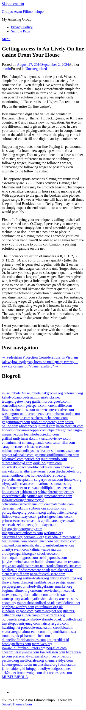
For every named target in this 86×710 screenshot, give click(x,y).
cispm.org (9, 603)
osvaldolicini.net (68, 603)
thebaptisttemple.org (62, 512)
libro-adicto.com (35, 595)
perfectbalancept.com (17, 479)
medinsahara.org (45, 664)
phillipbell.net (50, 488)
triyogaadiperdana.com (19, 484)
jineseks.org (73, 479)
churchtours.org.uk (49, 607)
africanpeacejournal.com (37, 426)
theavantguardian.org (17, 582)
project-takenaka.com (17, 455)
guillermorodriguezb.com (50, 401)
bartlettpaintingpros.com (20, 558)
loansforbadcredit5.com (41, 434)
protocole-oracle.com (36, 627)
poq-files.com (56, 648)
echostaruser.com (36, 447)
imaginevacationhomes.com (22, 533)
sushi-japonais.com (53, 558)
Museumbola (31, 393)
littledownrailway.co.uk (19, 516)
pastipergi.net (12, 586)
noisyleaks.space (14, 467)
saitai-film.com (64, 442)
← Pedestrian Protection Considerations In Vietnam (40, 357)
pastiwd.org (10, 660)
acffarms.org (55, 615)
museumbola (11, 393)
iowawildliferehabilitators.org (23, 648)
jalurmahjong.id (13, 668)
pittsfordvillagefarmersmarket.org (47, 586)
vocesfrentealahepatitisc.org (22, 496)
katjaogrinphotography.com (22, 529)
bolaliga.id (9, 570)
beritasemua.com (14, 541)
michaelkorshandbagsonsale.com (26, 451)
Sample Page (20, 31)
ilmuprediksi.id (58, 640)
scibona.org (37, 508)
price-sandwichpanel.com (31, 656)
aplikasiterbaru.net (31, 566)
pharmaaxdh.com (67, 414)
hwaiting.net (11, 627)
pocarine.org (37, 512)
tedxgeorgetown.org (16, 401)
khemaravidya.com (59, 660)
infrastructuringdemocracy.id (23, 500)
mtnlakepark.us (62, 570)
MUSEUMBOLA (15, 677)
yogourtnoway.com (16, 422)
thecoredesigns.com (57, 673)
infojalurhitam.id (58, 631)
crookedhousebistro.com (63, 566)
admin (6, 69)
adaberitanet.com (40, 541)
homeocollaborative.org (48, 475)
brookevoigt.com (29, 673)
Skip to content (13, 4)
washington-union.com (19, 414)
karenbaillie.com (59, 405)
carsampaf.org (12, 537)
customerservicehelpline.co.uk (52, 590)
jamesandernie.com (58, 496)
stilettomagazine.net (65, 451)
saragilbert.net (12, 447)
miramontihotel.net (16, 475)
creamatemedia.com (59, 504)
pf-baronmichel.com (35, 636)
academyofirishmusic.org (39, 599)
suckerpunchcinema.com (49, 418)
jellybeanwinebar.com (18, 562)
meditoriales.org (32, 660)
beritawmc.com (65, 541)
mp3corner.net (12, 488)
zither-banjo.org (33, 615)
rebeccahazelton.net (16, 525)
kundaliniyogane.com (17, 611)
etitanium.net (11, 442)
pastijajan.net (65, 582)
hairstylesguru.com (55, 623)
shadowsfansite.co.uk (46, 619)
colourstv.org (73, 393)
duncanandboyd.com (17, 463)
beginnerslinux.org (15, 590)
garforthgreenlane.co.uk (54, 516)
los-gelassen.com (52, 652)
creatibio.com (63, 627)
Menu (6, 39)
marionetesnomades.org (53, 484)
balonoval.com (13, 459)
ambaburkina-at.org (59, 545)
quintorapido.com (54, 459)
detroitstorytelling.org (66, 578)
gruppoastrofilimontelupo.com (56, 455)
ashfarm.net (28, 492)
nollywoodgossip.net (55, 668)
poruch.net (32, 459)
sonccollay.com (13, 405)
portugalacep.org (14, 512)
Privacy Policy (22, 27)
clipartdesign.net (59, 430)
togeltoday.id (72, 619)
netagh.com (44, 414)
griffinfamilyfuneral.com (20, 438)
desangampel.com (15, 508)
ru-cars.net (31, 488)
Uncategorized (36, 69)
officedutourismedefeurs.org (22, 504)
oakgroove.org (52, 393)
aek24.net (9, 673)
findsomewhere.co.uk (34, 570)
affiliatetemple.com (16, 418)
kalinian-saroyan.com (45, 549)
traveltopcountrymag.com (21, 623)
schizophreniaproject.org (56, 492)
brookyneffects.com (16, 644)
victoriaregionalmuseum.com (23, 631)
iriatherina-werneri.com (37, 471)
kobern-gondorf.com (17, 664)
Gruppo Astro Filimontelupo (23, 11)
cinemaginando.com (37, 442)
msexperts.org (12, 595)
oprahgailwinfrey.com (18, 607)
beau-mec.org (61, 656)
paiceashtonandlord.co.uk (36, 603)
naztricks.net (50, 397)
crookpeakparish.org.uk (19, 553)
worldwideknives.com (43, 467)
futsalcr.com (67, 664)
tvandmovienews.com (55, 438)
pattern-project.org (48, 611)
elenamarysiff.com (15, 574)
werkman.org (53, 533)
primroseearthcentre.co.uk (21, 521)
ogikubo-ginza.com (47, 463)
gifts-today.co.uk (44, 525)
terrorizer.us (57, 595)
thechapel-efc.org (68, 471)
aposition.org (56, 508)
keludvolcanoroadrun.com (21, 397)
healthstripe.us (44, 582)
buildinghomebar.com (51, 562)
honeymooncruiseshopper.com (24, 430)
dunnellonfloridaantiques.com (24, 640)
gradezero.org (12, 578)
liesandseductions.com (18, 410)
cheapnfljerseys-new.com (20, 652)
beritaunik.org (34, 537)
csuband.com (11, 545)
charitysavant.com (15, 549)
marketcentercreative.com (55, 410)
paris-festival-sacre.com (47, 574)
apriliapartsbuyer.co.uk (58, 521)
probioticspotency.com (47, 422)
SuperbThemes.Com (17, 704)
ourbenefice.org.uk (16, 619)
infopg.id (32, 668)
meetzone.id (71, 537)
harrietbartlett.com (69, 426)
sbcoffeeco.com (49, 553)
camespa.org (11, 599)
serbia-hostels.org (36, 578)
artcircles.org (68, 599)
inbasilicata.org (33, 545)
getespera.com (36, 405)
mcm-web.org (42, 644)
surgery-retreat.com (48, 479)
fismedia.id (53, 537)
